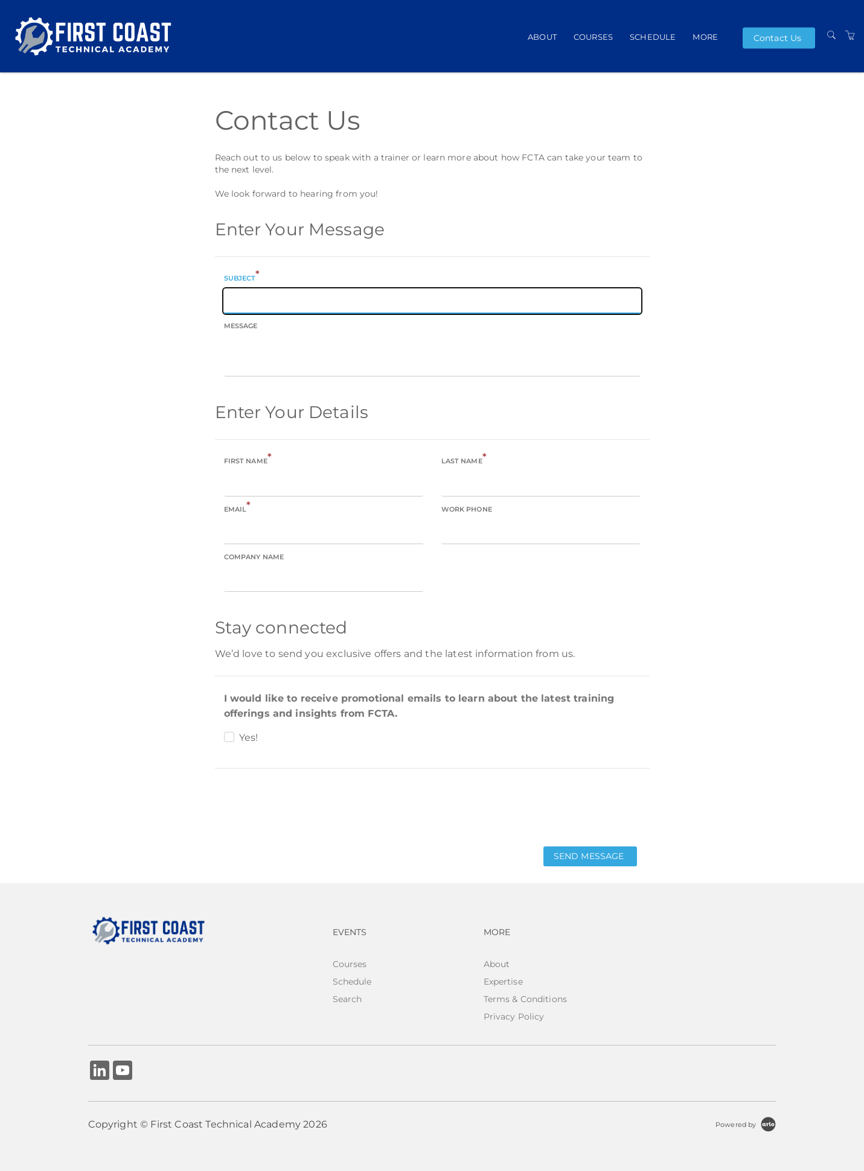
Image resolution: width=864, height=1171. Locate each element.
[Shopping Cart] (850, 35)
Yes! (248, 737)
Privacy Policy (514, 1016)
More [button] (705, 36)
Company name (254, 557)
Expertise (503, 981)
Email (237, 508)
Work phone (466, 509)
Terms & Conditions (526, 999)
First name (248, 460)
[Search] (831, 35)
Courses (593, 36)
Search (347, 999)
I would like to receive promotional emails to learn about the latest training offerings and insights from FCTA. (419, 706)
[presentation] (306, 806)
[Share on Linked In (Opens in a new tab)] (99, 1072)
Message (241, 326)
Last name (464, 460)
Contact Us (777, 38)
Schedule (653, 36)
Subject (242, 277)
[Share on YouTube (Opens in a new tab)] (122, 1072)
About (542, 36)
